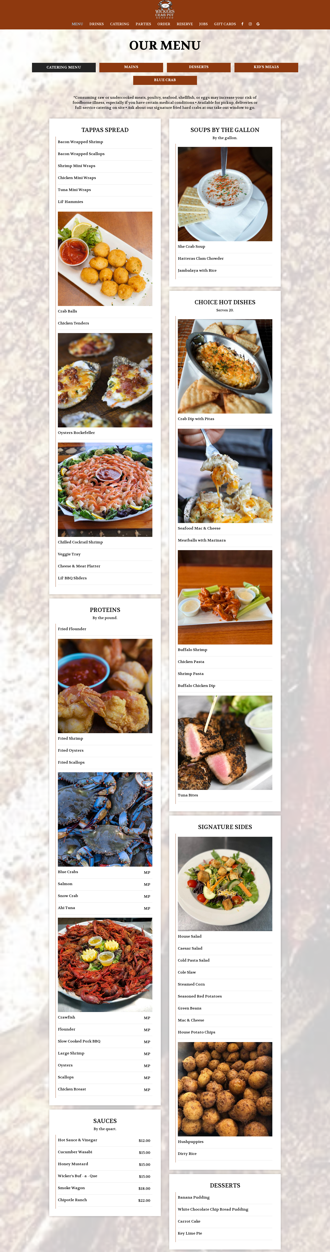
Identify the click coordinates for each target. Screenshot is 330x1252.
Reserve (185, 24)
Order (163, 24)
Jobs (203, 24)
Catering (119, 24)
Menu (77, 24)
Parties (143, 24)
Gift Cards (225, 24)
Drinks (96, 24)
